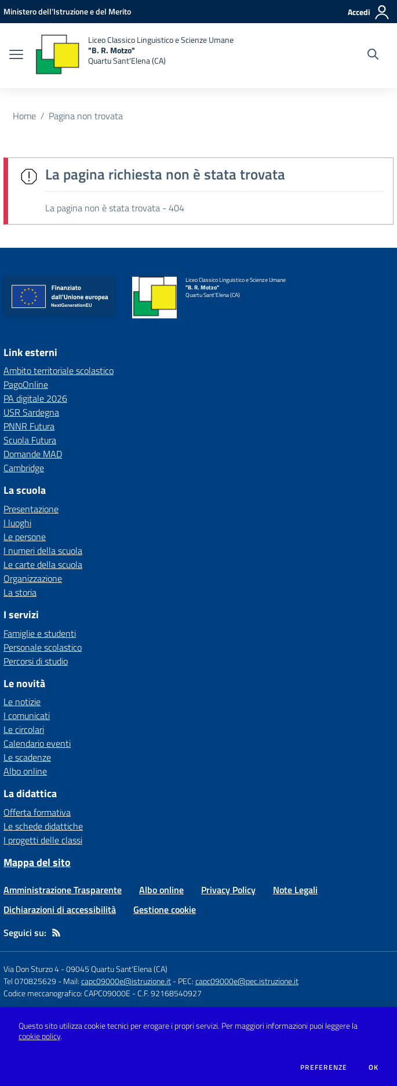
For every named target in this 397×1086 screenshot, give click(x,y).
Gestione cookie (164, 909)
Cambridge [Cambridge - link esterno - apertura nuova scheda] (23, 468)
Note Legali (295, 890)
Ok (374, 1067)
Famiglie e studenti (39, 633)
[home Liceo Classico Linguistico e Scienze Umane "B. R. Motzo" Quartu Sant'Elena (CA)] (134, 55)
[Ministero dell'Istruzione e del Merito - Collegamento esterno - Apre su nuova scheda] (67, 11)
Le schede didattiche (43, 826)
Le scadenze (27, 757)
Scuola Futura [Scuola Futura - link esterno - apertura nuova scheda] (29, 440)
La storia (20, 592)
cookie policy (39, 1036)
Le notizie (22, 702)
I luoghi (17, 523)
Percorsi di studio (35, 661)
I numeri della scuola (42, 550)
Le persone (24, 537)
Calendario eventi (37, 743)
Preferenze (323, 1067)
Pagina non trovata (86, 116)
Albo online (25, 771)
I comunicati (26, 715)
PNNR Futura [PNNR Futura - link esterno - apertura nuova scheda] (28, 426)
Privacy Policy (228, 890)
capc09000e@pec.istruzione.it (246, 981)
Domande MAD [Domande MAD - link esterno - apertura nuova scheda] (32, 454)
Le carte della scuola (42, 564)
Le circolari (23, 729)
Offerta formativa (37, 812)
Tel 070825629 (29, 981)
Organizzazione (32, 578)
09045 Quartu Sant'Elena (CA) (116, 969)
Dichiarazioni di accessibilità (59, 909)
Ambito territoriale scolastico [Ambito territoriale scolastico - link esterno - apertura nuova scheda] (58, 370)
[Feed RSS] (56, 932)
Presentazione (31, 509)
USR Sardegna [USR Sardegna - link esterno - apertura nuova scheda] (31, 412)
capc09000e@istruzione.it (126, 981)
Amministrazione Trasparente (62, 890)
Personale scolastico (42, 647)
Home (24, 116)
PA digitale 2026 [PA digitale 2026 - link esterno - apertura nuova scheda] (35, 398)
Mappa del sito (37, 862)
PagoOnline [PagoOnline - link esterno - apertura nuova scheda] (25, 384)
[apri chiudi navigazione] (16, 56)
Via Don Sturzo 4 (31, 969)
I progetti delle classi (42, 840)
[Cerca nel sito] (373, 55)
